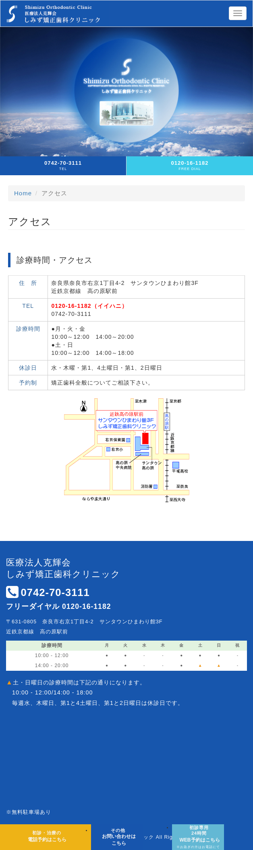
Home (23, 193)
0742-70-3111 (55, 592)
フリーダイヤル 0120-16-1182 (58, 606)
